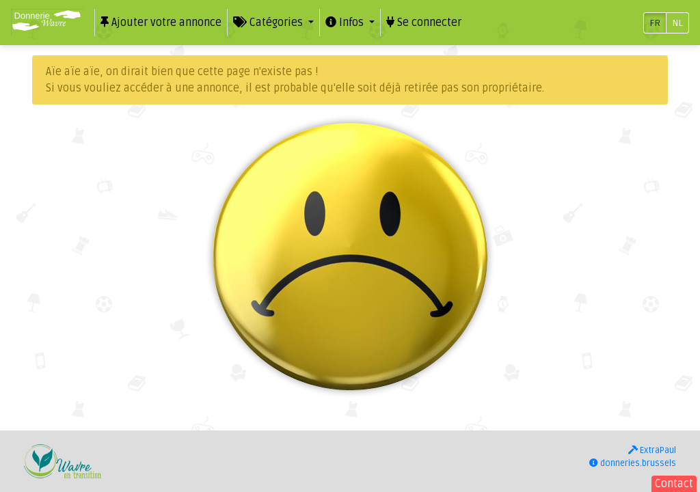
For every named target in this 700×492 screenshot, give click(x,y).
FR (654, 23)
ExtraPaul (652, 450)
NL (677, 23)
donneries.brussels (632, 463)
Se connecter (423, 22)
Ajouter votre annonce (160, 22)
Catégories (269, 22)
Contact (674, 484)
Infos (345, 22)
